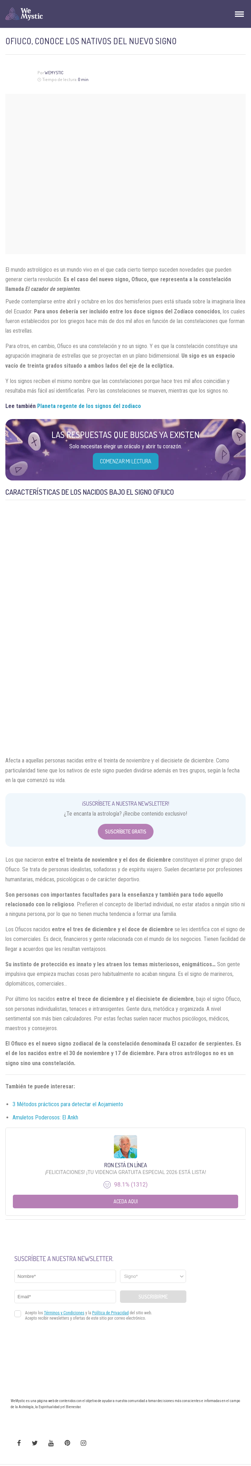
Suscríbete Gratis (125, 831)
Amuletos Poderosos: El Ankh (45, 1117)
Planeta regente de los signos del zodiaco (89, 406)
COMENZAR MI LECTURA (125, 461)
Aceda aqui (126, 1201)
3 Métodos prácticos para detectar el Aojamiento (67, 1104)
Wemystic (54, 72)
